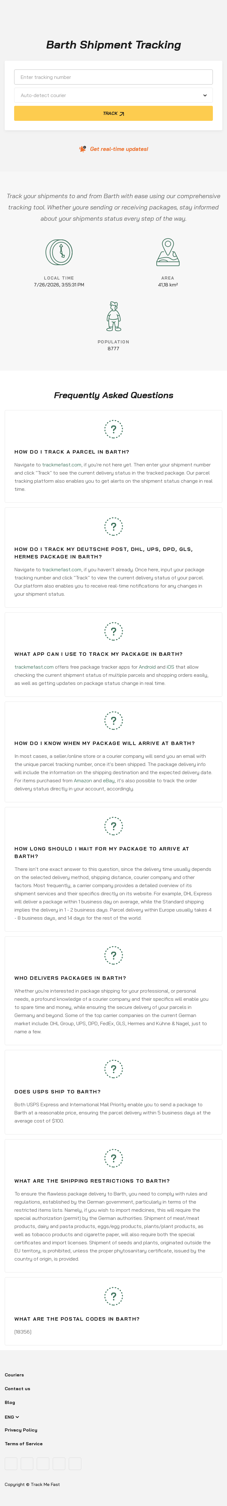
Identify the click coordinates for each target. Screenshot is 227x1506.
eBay (109, 780)
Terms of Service (24, 1444)
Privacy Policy (21, 1430)
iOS (170, 667)
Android (147, 667)
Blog (10, 1402)
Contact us (17, 1388)
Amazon (83, 780)
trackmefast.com (61, 464)
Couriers (14, 1375)
